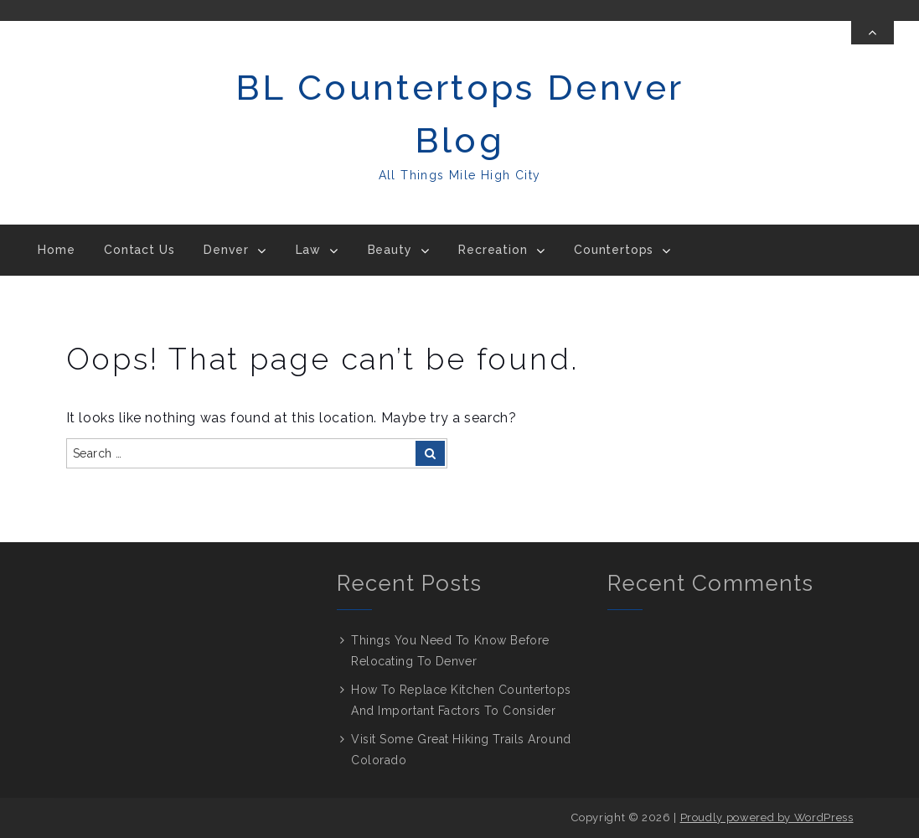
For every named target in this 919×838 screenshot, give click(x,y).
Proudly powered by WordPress (767, 817)
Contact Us (139, 249)
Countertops (613, 249)
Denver (226, 249)
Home (56, 249)
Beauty (390, 249)
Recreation (492, 249)
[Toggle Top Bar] (872, 32)
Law (309, 249)
